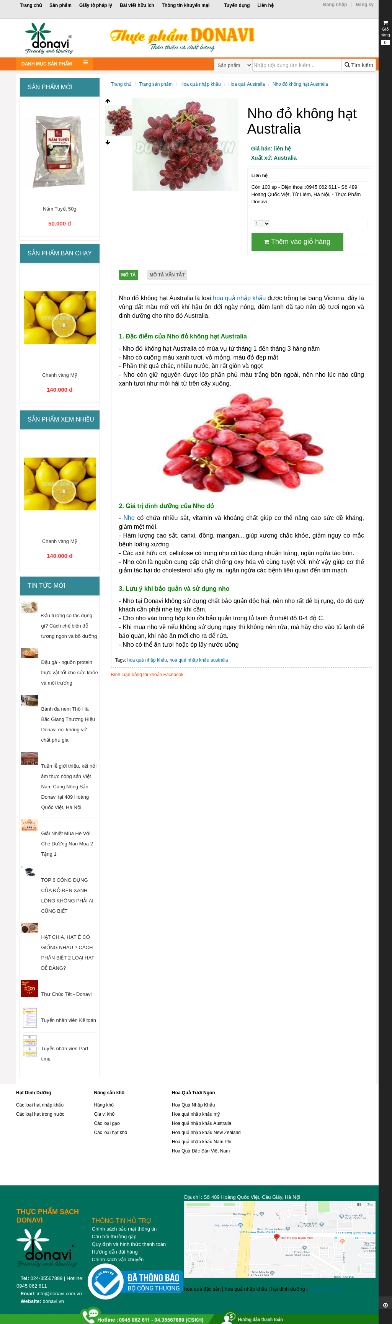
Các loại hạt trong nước (40, 1114)
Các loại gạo (106, 1123)
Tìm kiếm (359, 65)
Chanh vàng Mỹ (59, 375)
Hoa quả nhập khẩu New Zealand (206, 1132)
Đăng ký (365, 4)
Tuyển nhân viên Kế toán (68, 1020)
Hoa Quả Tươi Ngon (193, 1092)
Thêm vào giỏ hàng (297, 241)
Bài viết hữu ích (137, 5)
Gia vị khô (104, 1114)
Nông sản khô (109, 1092)
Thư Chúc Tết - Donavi (66, 994)
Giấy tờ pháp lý (95, 5)
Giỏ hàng (385, 32)
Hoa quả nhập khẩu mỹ (196, 1114)
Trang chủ (31, 5)
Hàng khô (103, 1105)
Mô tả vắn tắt (167, 275)
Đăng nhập (335, 4)
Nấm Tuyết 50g (60, 209)
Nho (128, 518)
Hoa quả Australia (247, 84)
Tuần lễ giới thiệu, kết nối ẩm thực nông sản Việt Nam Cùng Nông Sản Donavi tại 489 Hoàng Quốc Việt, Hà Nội (68, 786)
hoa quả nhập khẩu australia (199, 660)
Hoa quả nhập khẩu (200, 84)
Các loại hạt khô (110, 1132)
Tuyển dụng (237, 5)
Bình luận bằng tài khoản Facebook (147, 674)
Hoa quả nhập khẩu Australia (201, 1123)
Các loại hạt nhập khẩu (40, 1105)
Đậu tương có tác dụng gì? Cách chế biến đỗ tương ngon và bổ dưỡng (69, 626)
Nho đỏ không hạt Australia (300, 84)
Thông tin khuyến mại (186, 5)
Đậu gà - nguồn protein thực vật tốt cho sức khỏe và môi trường (69, 672)
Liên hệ (265, 5)
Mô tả (128, 275)
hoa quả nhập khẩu (239, 298)
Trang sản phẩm (156, 84)
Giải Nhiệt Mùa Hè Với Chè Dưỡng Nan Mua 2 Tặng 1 (67, 843)
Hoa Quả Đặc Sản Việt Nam (201, 1151)
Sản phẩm (60, 5)
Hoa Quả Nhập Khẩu (193, 1105)
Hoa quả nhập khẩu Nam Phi (201, 1141)
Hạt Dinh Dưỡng (33, 1092)
